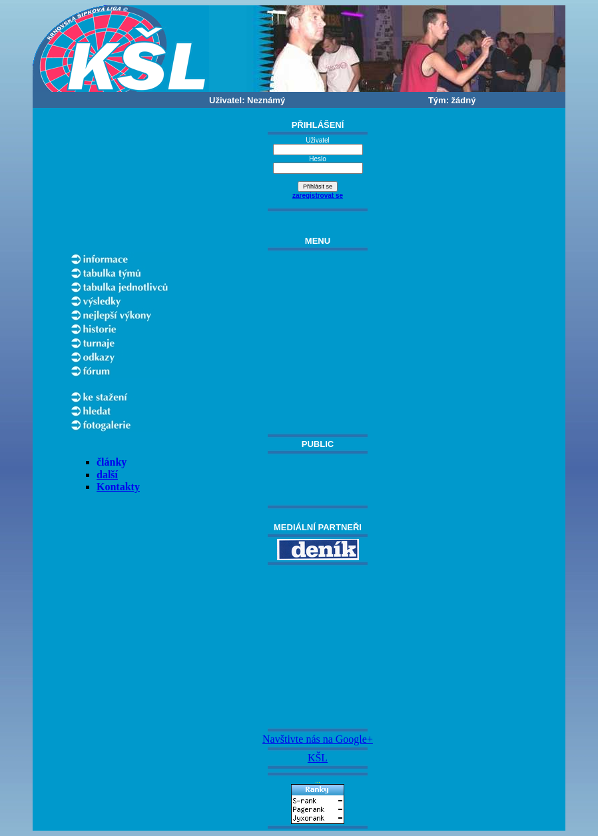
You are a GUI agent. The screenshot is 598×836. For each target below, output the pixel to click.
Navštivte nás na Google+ (317, 739)
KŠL (318, 757)
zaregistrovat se (317, 195)
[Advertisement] (318, 647)
